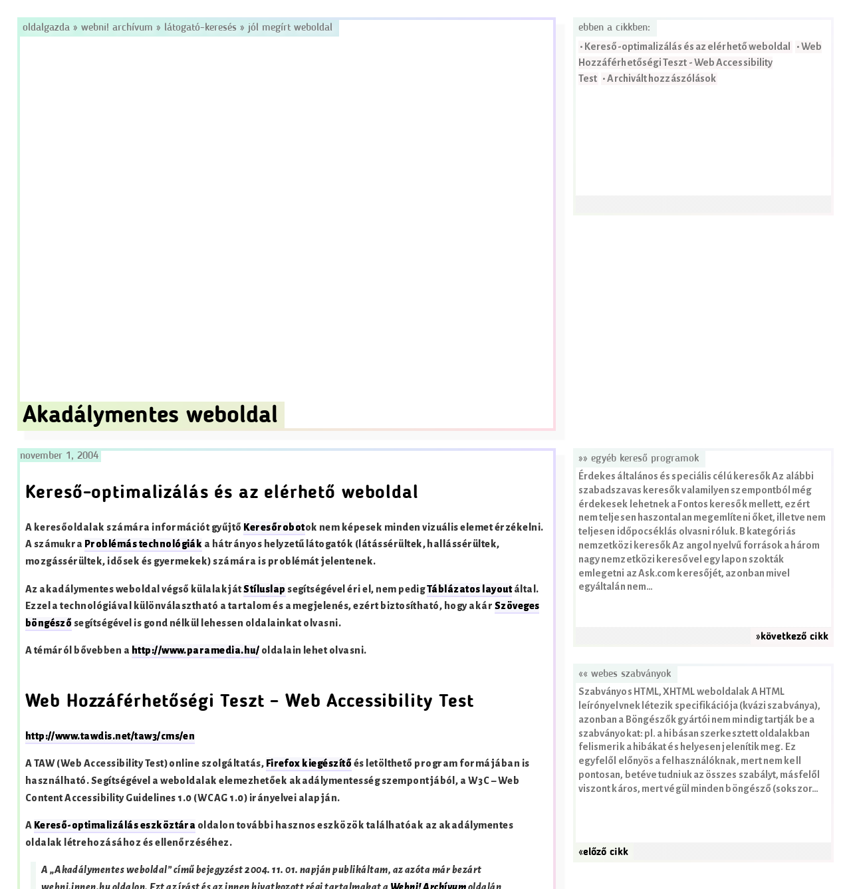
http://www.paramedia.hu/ (196, 650)
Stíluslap (264, 589)
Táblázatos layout (469, 589)
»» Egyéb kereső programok (638, 458)
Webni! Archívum (117, 28)
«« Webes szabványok (624, 674)
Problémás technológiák (143, 544)
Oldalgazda (48, 28)
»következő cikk (792, 637)
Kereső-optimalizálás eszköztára (115, 825)
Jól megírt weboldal (290, 28)
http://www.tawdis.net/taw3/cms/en (110, 736)
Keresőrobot (273, 527)
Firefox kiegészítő (309, 763)
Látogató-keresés (200, 28)
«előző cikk (603, 852)
